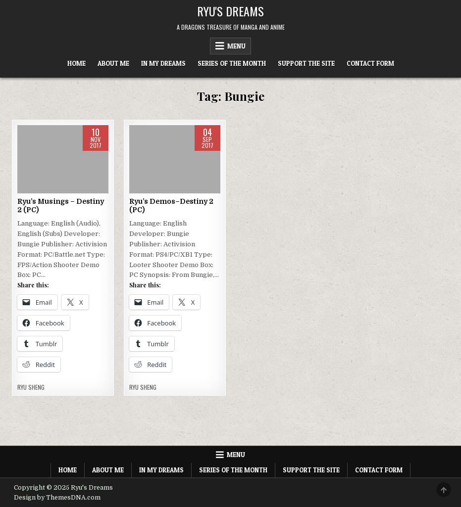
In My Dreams (163, 63)
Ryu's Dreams (230, 11)
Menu (236, 46)
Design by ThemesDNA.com (57, 497)
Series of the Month (232, 63)
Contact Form (370, 63)
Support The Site (306, 63)
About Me (113, 63)
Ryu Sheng (31, 387)
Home (76, 63)
